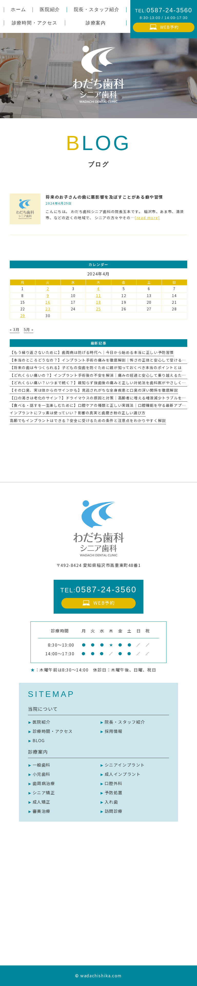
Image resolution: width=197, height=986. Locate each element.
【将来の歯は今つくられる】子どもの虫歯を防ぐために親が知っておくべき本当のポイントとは (96, 367)
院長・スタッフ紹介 (125, 722)
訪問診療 (114, 811)
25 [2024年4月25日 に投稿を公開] (98, 308)
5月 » (29, 329)
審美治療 (42, 811)
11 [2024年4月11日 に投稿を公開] (98, 295)
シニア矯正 (44, 792)
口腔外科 (114, 783)
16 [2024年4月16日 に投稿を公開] (47, 302)
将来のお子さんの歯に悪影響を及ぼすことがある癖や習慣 (104, 197)
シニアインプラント (125, 765)
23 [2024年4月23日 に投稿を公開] (47, 308)
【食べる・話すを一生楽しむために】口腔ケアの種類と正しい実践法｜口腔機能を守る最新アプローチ (102, 405)
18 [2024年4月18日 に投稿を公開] (98, 302)
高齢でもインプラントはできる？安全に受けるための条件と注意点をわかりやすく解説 (88, 420)
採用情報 (114, 731)
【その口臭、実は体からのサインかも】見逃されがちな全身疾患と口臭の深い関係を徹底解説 (94, 390)
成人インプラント (123, 774)
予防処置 (114, 792)
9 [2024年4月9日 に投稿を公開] (48, 295)
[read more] (147, 217)
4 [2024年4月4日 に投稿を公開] (98, 288)
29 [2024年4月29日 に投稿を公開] (22, 315)
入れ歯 (111, 802)
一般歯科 (42, 765)
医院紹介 (42, 722)
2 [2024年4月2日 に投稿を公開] (48, 288)
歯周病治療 (44, 783)
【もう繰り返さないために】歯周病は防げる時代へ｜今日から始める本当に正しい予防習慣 (92, 352)
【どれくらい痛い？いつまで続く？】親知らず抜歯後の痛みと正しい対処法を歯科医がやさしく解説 (100, 382)
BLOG (39, 740)
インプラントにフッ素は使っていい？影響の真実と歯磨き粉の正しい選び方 (77, 412)
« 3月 (14, 329)
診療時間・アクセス (53, 731)
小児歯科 (42, 774)
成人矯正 (42, 802)
